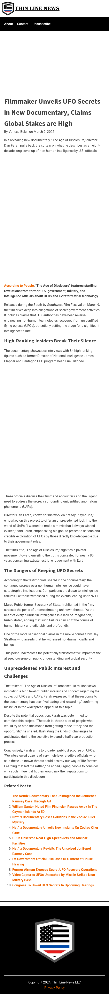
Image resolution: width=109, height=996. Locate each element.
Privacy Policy (54, 988)
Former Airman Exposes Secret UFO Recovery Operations (54, 870)
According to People (19, 286)
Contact (22, 24)
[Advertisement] (54, 61)
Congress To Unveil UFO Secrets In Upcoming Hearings (53, 885)
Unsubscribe (41, 24)
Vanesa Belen (18, 132)
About (8, 24)
